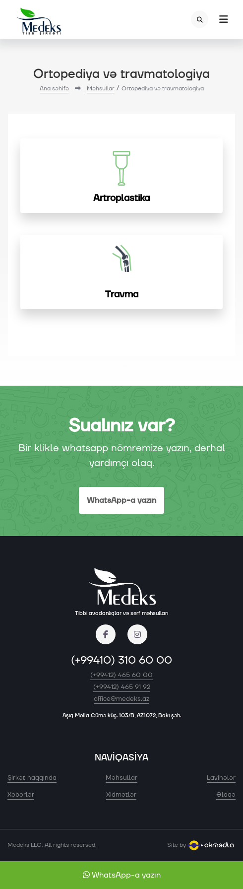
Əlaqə (226, 794)
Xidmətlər (121, 794)
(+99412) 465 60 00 (121, 675)
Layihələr (221, 777)
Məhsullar (101, 88)
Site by (201, 845)
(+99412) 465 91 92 (121, 687)
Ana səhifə (54, 88)
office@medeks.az (121, 698)
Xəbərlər (20, 794)
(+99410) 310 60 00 (121, 660)
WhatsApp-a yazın (121, 500)
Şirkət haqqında (32, 777)
